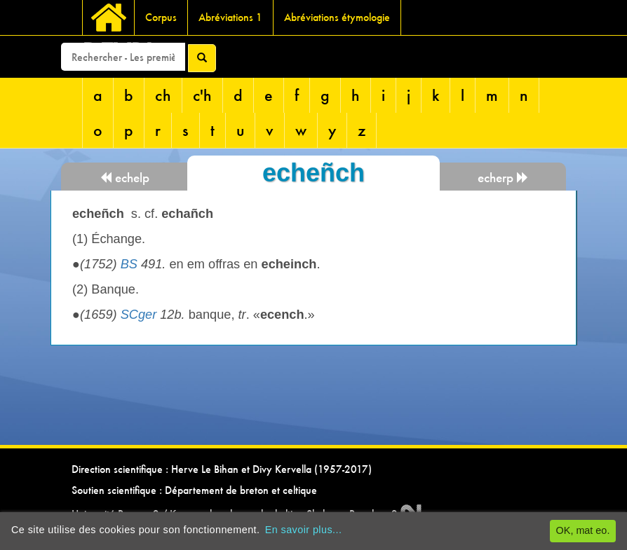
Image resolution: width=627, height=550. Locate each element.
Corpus (161, 17)
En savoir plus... (303, 529)
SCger (139, 315)
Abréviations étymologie (337, 17)
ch (163, 94)
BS (129, 264)
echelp (124, 177)
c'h (202, 94)
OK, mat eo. (583, 530)
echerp (503, 177)
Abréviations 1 (230, 17)
